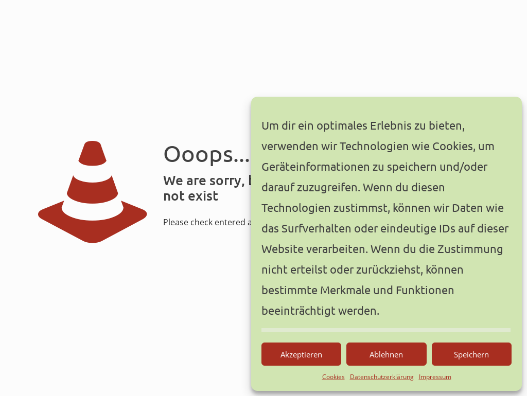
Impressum (435, 376)
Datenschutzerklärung (382, 376)
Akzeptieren (301, 354)
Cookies (333, 376)
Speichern (471, 354)
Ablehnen (386, 354)
